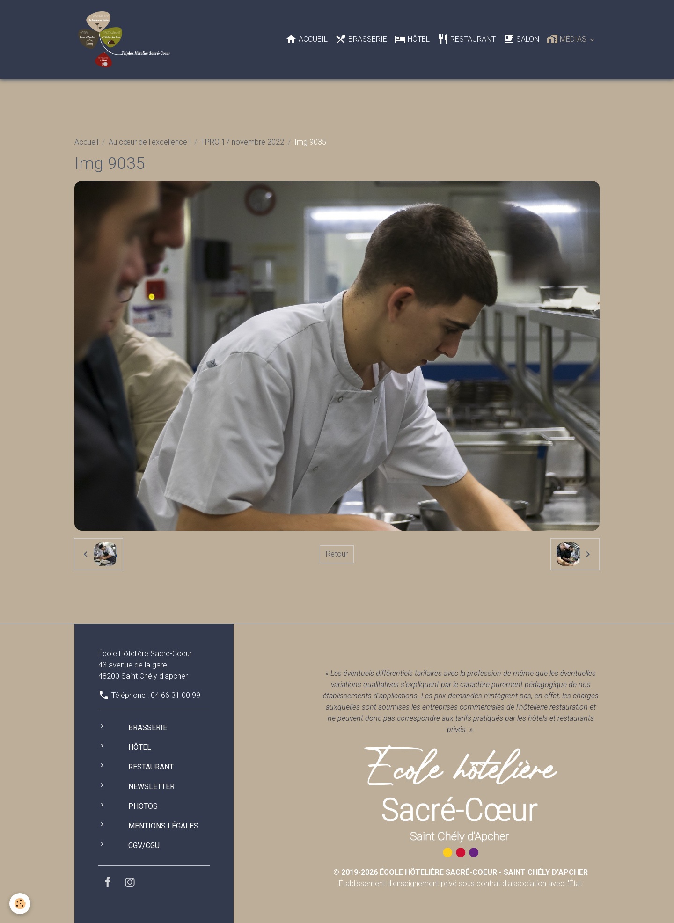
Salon (521, 38)
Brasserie (361, 38)
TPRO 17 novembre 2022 (242, 142)
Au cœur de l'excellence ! (149, 142)
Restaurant (466, 38)
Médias (567, 38)
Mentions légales (163, 825)
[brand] (126, 39)
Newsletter (151, 786)
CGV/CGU (144, 845)
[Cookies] (19, 903)
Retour (337, 553)
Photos (143, 806)
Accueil (307, 38)
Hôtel (412, 38)
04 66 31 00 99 (175, 695)
